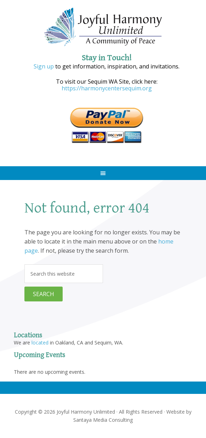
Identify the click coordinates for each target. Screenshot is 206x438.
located (40, 342)
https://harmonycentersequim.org (107, 88)
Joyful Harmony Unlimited (103, 27)
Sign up (44, 66)
